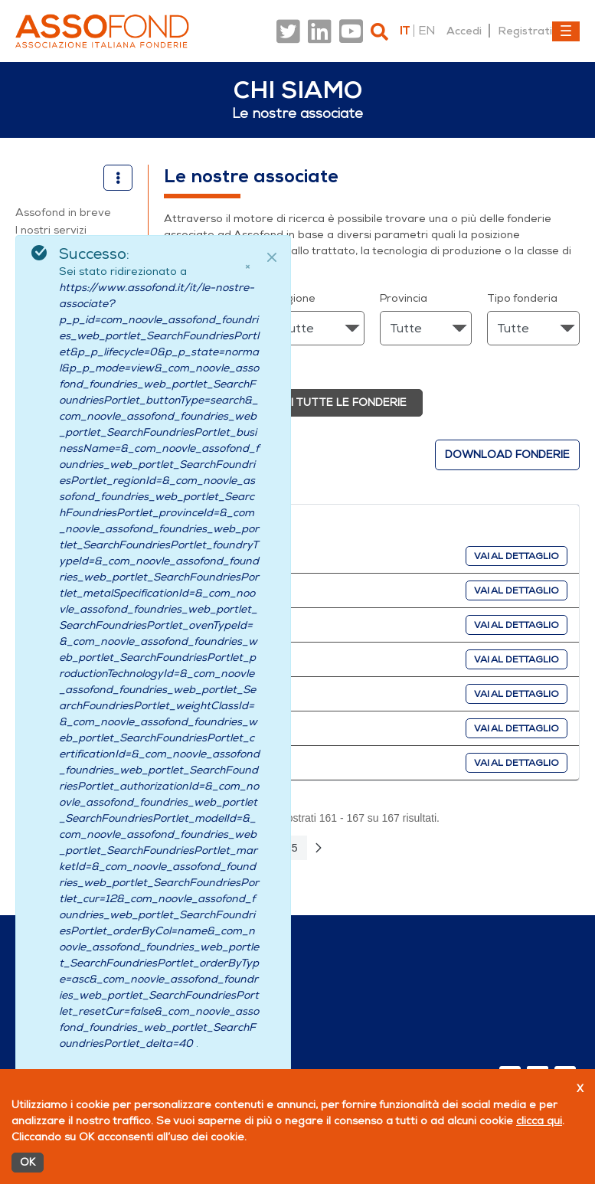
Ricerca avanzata (210, 365)
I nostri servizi (51, 230)
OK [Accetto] (27, 1162)
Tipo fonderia (522, 298)
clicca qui (539, 1120)
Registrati (525, 31)
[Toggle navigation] (566, 31)
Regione (293, 298)
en (426, 31)
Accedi (464, 31)
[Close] (272, 257)
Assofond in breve (63, 212)
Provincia (403, 298)
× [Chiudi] (247, 266)
